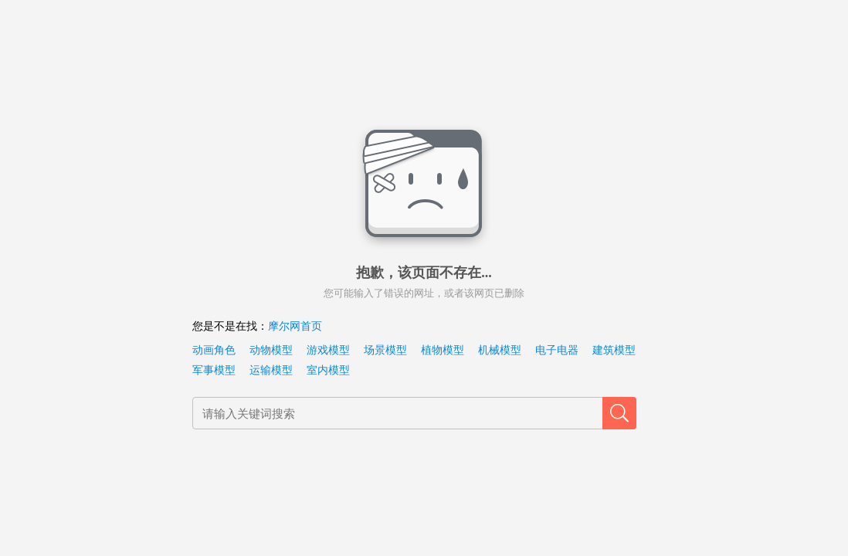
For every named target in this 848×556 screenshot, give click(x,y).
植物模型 (442, 350)
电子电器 (556, 350)
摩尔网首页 (295, 326)
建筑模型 (614, 350)
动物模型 (271, 350)
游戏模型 (328, 350)
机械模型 (499, 350)
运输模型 (271, 370)
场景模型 (385, 350)
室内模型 (328, 370)
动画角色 (214, 350)
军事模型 (214, 370)
